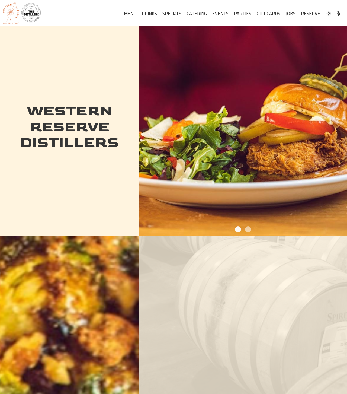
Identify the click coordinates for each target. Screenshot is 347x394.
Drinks (149, 13)
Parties (242, 13)
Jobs (290, 13)
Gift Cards (268, 13)
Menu (130, 13)
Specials (171, 13)
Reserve (310, 13)
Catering (197, 13)
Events (220, 13)
